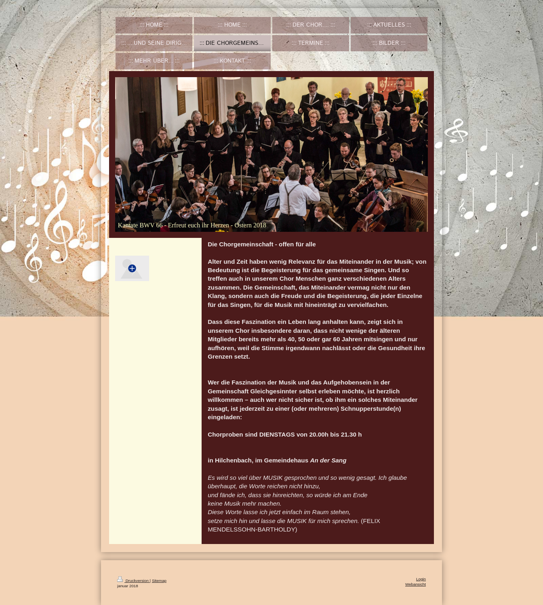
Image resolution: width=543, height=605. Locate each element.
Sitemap (159, 580)
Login (421, 579)
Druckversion (133, 580)
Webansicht (415, 584)
